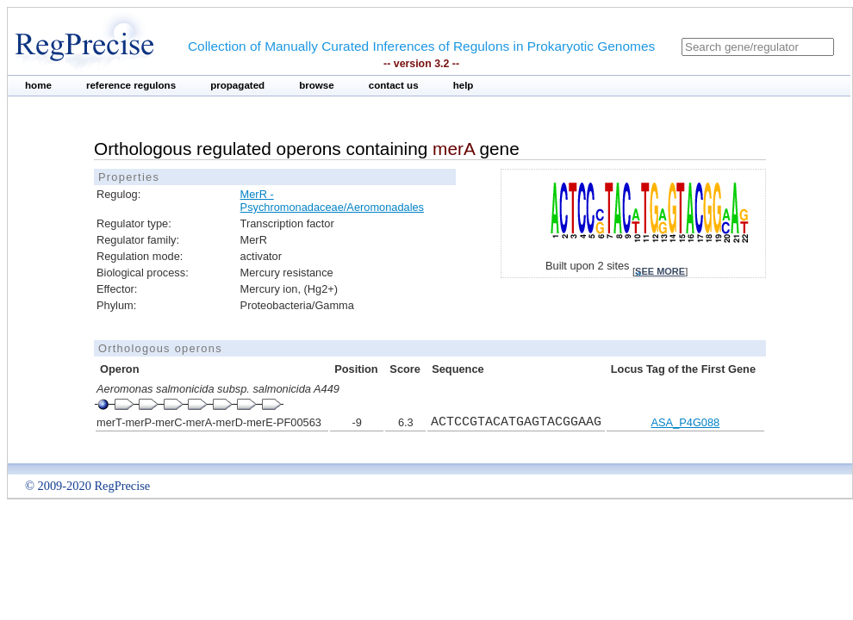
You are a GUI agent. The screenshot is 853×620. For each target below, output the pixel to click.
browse (316, 85)
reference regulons (131, 85)
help (463, 85)
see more (660, 271)
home (38, 85)
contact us (394, 85)
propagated (237, 85)
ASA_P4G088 (685, 422)
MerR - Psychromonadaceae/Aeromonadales (332, 201)
